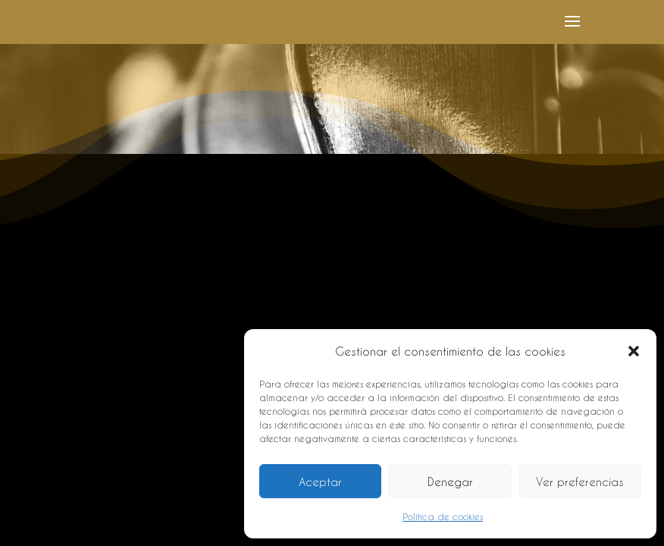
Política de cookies (442, 516)
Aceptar (320, 481)
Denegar (450, 481)
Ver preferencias (580, 481)
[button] (633, 351)
